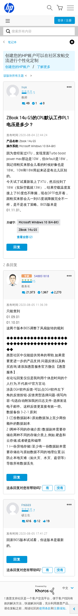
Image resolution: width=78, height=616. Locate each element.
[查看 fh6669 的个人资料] (26, 505)
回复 (16, 247)
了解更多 (43, 67)
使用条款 (45, 608)
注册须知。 (61, 608)
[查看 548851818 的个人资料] (41, 276)
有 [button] (47, 488)
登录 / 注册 (65, 20)
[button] (69, 87)
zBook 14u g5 (28, 230)
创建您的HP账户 (17, 67)
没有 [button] (60, 488)
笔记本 (12, 42)
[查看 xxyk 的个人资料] (24, 87)
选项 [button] (72, 42)
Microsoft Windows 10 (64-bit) (38, 222)
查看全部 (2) (24, 237)
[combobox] (39, 31)
